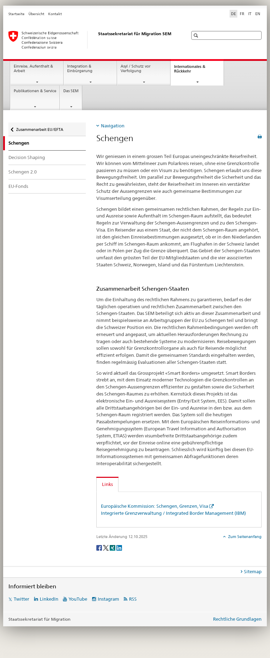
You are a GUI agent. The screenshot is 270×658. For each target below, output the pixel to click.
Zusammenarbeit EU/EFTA (39, 127)
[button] (196, 35)
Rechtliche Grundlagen (237, 619)
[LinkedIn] (119, 547)
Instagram (108, 599)
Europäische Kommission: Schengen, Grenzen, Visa (154, 506)
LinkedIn (49, 599)
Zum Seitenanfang (244, 536)
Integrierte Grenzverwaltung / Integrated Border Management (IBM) (173, 513)
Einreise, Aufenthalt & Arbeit (33, 68)
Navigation (112, 125)
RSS (133, 599)
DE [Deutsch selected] (233, 13)
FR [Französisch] (242, 13)
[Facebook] (99, 547)
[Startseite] (91, 40)
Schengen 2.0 (22, 172)
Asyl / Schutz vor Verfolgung (135, 68)
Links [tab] (107, 484)
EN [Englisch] (257, 13)
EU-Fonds (18, 186)
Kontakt (55, 14)
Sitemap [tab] (253, 571)
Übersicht (36, 14)
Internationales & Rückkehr (189, 70)
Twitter (21, 599)
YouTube (78, 599)
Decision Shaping (26, 157)
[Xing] (113, 547)
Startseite (16, 14)
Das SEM (71, 91)
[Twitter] (106, 547)
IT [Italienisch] (249, 13)
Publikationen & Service (35, 91)
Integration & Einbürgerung (79, 68)
